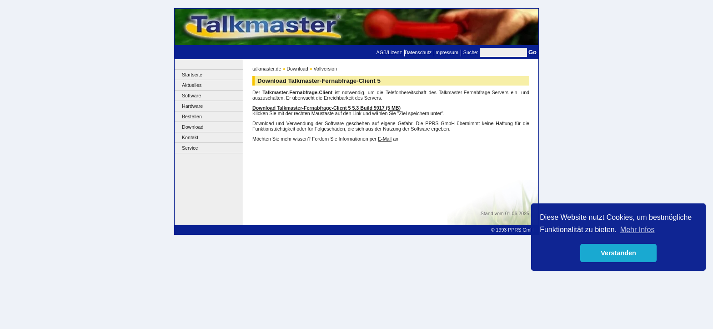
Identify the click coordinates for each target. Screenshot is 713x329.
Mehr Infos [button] (637, 229)
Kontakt (190, 137)
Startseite (192, 74)
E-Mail (385, 139)
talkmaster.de (266, 68)
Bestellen (192, 116)
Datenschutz (418, 52)
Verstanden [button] (618, 253)
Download (192, 127)
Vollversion (325, 68)
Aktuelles (191, 85)
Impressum (446, 52)
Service (190, 148)
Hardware (192, 106)
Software (191, 95)
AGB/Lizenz (389, 52)
